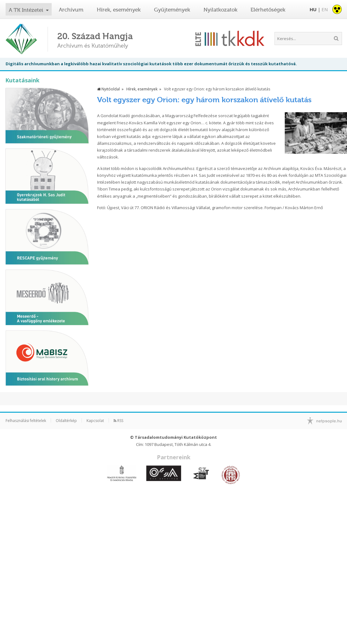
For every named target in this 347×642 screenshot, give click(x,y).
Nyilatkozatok (220, 10)
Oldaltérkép (66, 420)
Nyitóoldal (108, 89)
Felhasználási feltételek (26, 420)
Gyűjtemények (172, 10)
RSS (118, 420)
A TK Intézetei (27, 10)
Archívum (71, 10)
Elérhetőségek (268, 10)
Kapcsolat (95, 420)
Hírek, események (119, 10)
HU (313, 9)
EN (324, 9)
